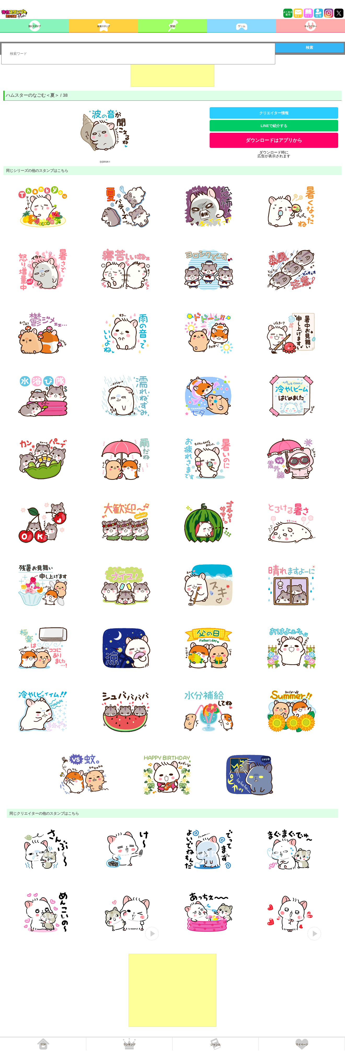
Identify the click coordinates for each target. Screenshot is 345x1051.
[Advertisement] (172, 74)
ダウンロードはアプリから (274, 140)
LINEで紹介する (274, 126)
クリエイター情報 (274, 113)
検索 (309, 47)
